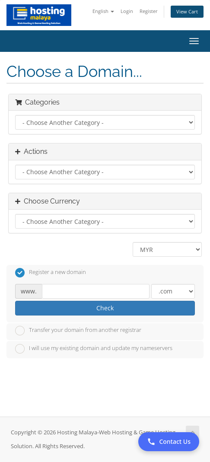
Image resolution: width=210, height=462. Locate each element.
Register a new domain (50, 272)
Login (127, 11)
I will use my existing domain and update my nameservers (93, 349)
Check (105, 308)
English (103, 11)
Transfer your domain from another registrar (78, 330)
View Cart (187, 11)
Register (149, 11)
